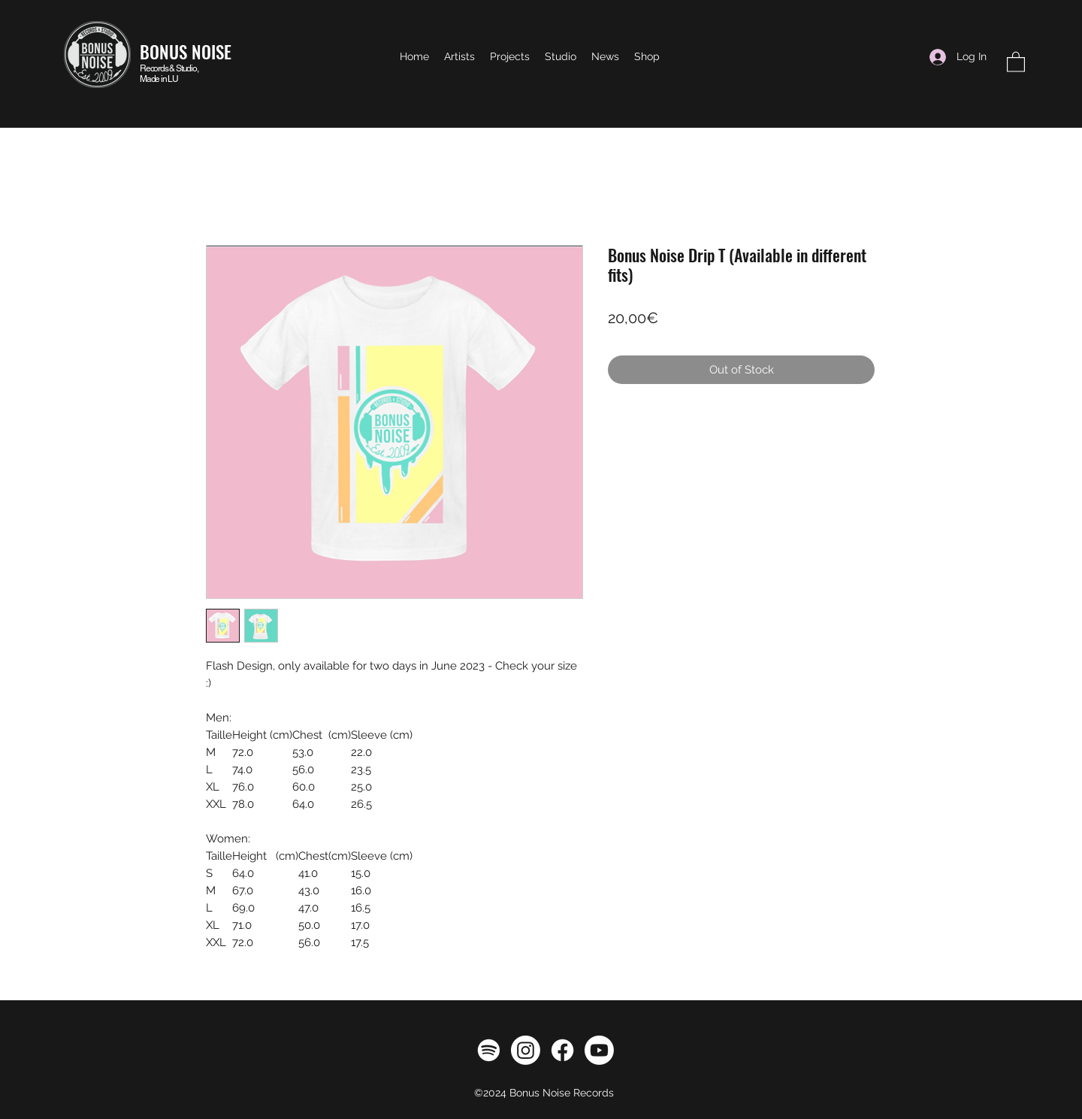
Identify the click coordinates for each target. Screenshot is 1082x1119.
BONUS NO (175, 52)
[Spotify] (488, 1050)
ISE (221, 52)
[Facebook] (562, 1050)
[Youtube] (599, 1050)
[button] (1016, 61)
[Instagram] (525, 1050)
